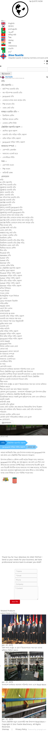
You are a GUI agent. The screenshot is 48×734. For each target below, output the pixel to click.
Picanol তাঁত (5, 253)
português (9, 29)
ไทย (6, 37)
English (8, 23)
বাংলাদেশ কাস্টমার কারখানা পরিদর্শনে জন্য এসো (17, 369)
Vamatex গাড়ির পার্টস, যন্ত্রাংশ (11, 275)
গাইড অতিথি (4, 328)
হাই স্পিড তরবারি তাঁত (11, 89)
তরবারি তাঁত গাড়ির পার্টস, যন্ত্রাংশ (15, 134)
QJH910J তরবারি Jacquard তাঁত (12, 212)
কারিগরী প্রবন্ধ (8, 172)
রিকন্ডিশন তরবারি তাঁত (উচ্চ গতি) (12, 243)
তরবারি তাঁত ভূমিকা (7, 404)
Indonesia (9, 46)
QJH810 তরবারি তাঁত (8, 190)
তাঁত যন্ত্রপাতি (6, 85)
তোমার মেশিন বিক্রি (10, 123)
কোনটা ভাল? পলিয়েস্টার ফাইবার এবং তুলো (16, 417)
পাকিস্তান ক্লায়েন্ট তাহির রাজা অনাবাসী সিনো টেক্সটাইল (19, 376)
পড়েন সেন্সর (4, 293)
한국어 (7, 26)
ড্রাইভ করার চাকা (6, 323)
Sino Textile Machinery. (22, 724)
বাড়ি (3, 81)
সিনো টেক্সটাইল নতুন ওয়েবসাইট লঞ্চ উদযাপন (16, 371)
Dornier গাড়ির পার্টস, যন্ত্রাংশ (10, 285)
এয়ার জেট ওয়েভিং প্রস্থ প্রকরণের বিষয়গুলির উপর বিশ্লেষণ (21, 407)
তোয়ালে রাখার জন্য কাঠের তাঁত (14, 100)
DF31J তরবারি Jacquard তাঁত (11, 207)
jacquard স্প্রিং (5, 343)
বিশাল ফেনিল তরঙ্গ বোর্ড (9, 346)
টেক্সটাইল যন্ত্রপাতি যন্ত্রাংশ (10, 127)
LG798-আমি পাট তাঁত (8, 227)
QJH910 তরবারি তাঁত (8, 187)
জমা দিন (15, 601)
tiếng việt (8, 34)
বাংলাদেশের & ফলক (7, 313)
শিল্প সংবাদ (6, 169)
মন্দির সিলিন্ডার (5, 288)
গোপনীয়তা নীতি (9, 157)
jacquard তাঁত (8, 96)
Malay (7, 40)
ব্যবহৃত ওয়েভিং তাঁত (9, 111)
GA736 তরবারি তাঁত (7, 200)
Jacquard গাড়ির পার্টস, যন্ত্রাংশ (14, 142)
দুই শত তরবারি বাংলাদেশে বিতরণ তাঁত (14, 379)
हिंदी (6, 43)
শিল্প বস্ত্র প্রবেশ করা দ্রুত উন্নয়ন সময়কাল (14, 389)
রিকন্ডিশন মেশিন (8, 115)
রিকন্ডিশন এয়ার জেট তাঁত (9, 245)
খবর (3, 161)
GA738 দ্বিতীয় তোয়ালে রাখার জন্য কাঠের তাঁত (17, 222)
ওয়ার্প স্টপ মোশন (6, 308)
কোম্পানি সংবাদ (8, 165)
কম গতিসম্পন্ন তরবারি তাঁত (12, 92)
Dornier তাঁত (5, 263)
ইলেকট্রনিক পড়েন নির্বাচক (9, 296)
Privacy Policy (21, 729)
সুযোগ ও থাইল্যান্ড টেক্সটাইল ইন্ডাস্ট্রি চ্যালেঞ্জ (15, 394)
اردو (6, 51)
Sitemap (5, 729)
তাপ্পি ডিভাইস (5, 311)
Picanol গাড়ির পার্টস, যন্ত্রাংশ (10, 273)
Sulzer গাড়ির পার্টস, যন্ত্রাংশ (10, 278)
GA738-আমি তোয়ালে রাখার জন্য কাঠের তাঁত (16, 220)
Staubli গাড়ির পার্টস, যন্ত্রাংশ (10, 333)
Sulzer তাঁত (4, 258)
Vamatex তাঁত (5, 255)
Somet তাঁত (4, 260)
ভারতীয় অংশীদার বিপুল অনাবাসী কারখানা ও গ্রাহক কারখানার (22, 374)
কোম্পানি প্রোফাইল (9, 150)
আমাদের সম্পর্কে (7, 146)
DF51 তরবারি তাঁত (7, 195)
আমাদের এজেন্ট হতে (10, 153)
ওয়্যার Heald (5, 341)
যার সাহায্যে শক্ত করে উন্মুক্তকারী (11, 321)
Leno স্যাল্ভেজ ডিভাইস (9, 301)
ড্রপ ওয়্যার (3, 298)
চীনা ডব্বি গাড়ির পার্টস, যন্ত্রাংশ (11, 336)
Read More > (40, 721)
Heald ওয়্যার (5, 306)
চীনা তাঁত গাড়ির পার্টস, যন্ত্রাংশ (11, 280)
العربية (7, 32)
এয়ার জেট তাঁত (8, 107)
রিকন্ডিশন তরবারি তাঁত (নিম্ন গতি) (12, 240)
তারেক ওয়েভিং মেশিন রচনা (10, 414)
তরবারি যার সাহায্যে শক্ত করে (10, 318)
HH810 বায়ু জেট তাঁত (8, 232)
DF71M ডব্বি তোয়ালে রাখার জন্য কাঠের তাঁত (16, 217)
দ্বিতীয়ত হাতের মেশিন (10, 119)
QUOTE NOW (36, 1)
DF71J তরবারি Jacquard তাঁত (11, 210)
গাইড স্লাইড (4, 303)
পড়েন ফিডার (4, 290)
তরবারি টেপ (4, 326)
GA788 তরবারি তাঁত (7, 202)
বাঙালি (7, 48)
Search (6, 73)
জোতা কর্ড (4, 349)
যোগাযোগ (5, 176)
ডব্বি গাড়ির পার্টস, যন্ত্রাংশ (12, 138)
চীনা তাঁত (3, 250)
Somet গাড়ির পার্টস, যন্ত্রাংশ (10, 283)
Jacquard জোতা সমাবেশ (9, 351)
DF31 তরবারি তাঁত (7, 192)
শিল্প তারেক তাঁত (9, 104)
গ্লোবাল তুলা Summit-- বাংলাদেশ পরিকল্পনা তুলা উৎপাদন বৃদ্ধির (23, 391)
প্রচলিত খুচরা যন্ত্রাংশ (10, 130)
